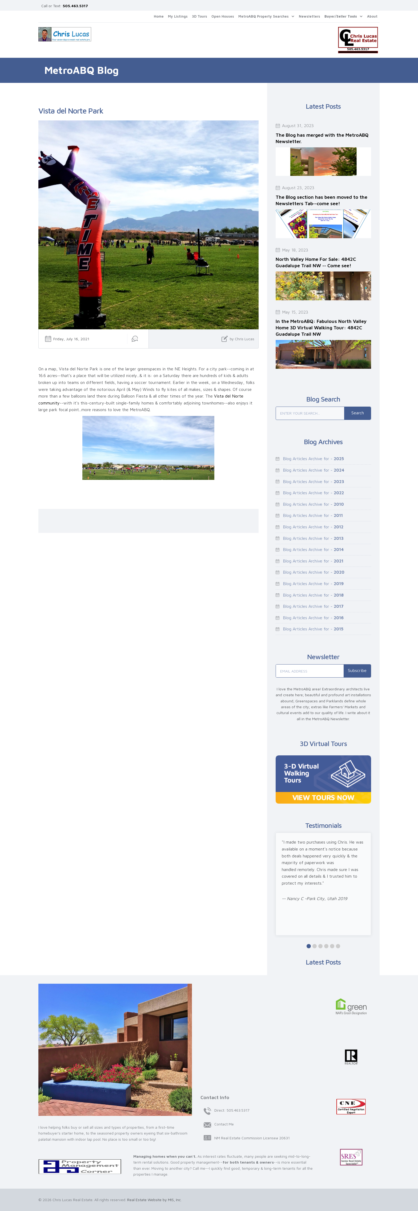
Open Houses (222, 16)
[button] (266, 16)
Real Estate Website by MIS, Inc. (154, 1199)
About (372, 16)
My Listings (178, 16)
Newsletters (309, 16)
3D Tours (199, 16)
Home (159, 16)
